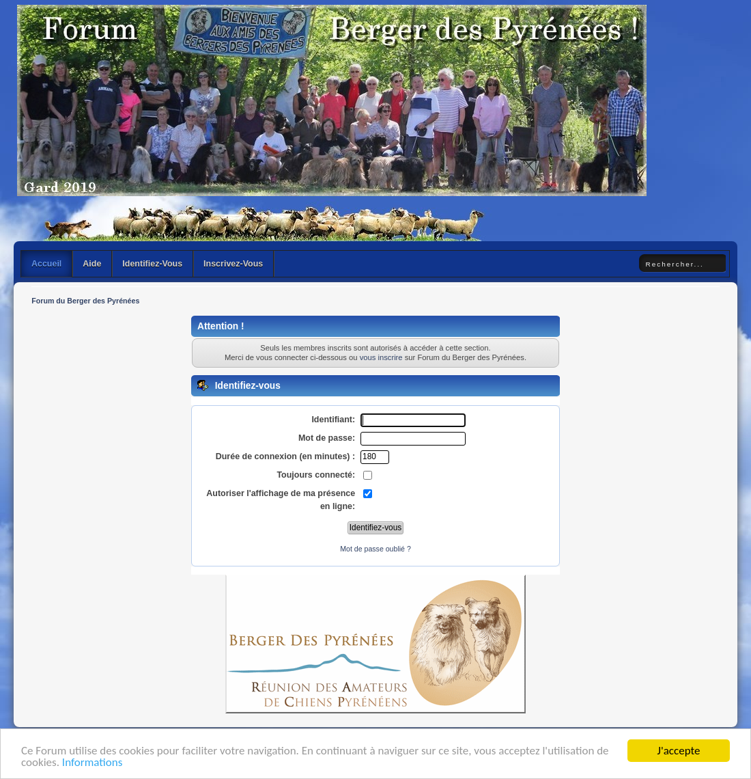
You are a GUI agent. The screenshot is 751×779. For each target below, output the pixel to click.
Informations (92, 763)
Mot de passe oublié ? (375, 549)
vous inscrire (381, 357)
